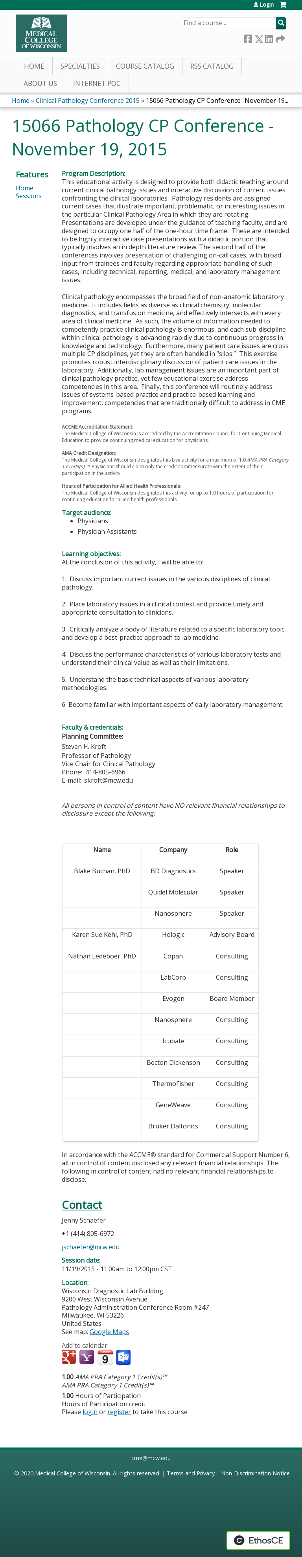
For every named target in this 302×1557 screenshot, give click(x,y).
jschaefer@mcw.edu (91, 1247)
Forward (280, 37)
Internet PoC (97, 83)
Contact (82, 1204)
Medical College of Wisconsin (72, 1473)
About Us (40, 83)
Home (34, 66)
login (90, 1411)
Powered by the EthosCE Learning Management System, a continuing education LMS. (258, 1540)
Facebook (248, 37)
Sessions (29, 196)
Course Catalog (145, 66)
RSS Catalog (212, 66)
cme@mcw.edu (151, 1458)
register (119, 1411)
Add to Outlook (124, 1357)
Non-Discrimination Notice (255, 1473)
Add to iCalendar (105, 1357)
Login (267, 4)
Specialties (80, 66)
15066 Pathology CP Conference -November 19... (217, 100)
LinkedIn (269, 37)
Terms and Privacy (191, 1473)
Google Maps (109, 1331)
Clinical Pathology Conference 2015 (88, 100)
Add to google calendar (70, 1357)
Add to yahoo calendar (87, 1357)
